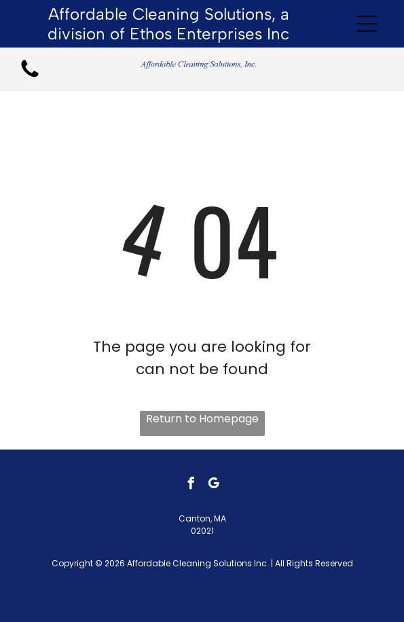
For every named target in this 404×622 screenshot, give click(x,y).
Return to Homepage (202, 418)
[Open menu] (366, 24)
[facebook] (190, 485)
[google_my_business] (213, 485)
